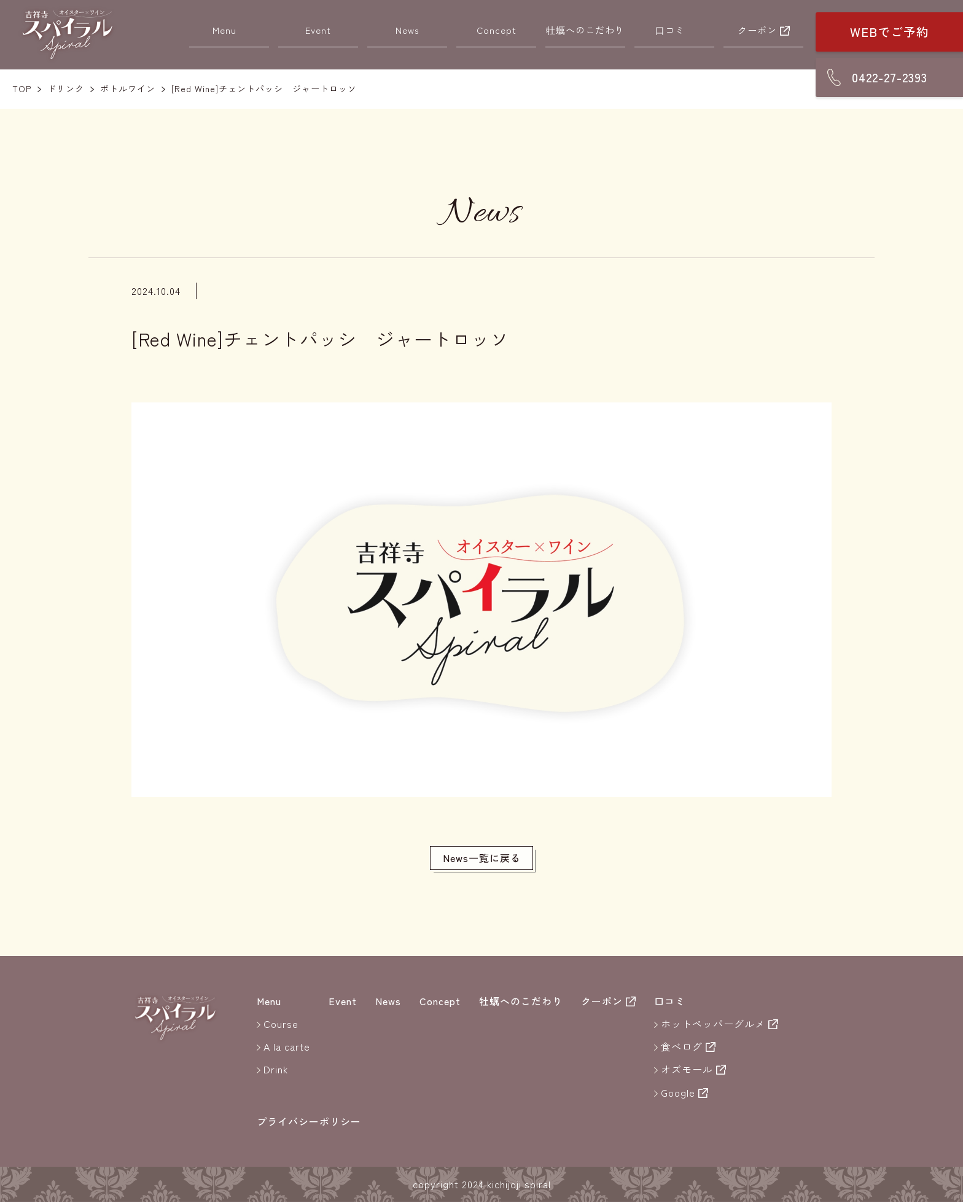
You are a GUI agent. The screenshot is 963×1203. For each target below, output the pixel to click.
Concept (497, 29)
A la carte (286, 1047)
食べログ (682, 1047)
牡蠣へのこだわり (585, 29)
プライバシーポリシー (309, 1122)
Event (318, 29)
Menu (224, 29)
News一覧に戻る (482, 858)
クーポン (757, 29)
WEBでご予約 (889, 32)
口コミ (670, 29)
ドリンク (65, 88)
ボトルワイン (127, 88)
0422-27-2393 (889, 77)
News (407, 29)
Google (678, 1093)
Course (280, 1024)
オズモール (687, 1070)
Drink (275, 1070)
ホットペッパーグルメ (713, 1024)
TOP (21, 88)
